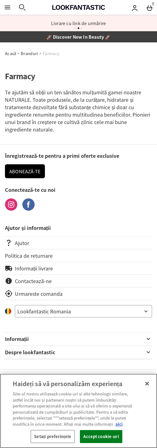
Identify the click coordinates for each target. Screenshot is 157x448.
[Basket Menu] (149, 7)
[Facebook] (28, 208)
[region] (78, 411)
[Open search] (22, 7)
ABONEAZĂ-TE (25, 171)
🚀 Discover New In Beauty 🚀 (78, 37)
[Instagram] (11, 208)
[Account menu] (134, 7)
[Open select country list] (83, 311)
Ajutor (17, 243)
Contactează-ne (28, 281)
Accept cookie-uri (101, 436)
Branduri (29, 53)
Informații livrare (29, 268)
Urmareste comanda (34, 293)
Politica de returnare (29, 255)
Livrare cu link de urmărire (78, 23)
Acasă (10, 53)
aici (119, 424)
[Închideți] (147, 383)
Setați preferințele (52, 436)
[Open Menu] (7, 7)
